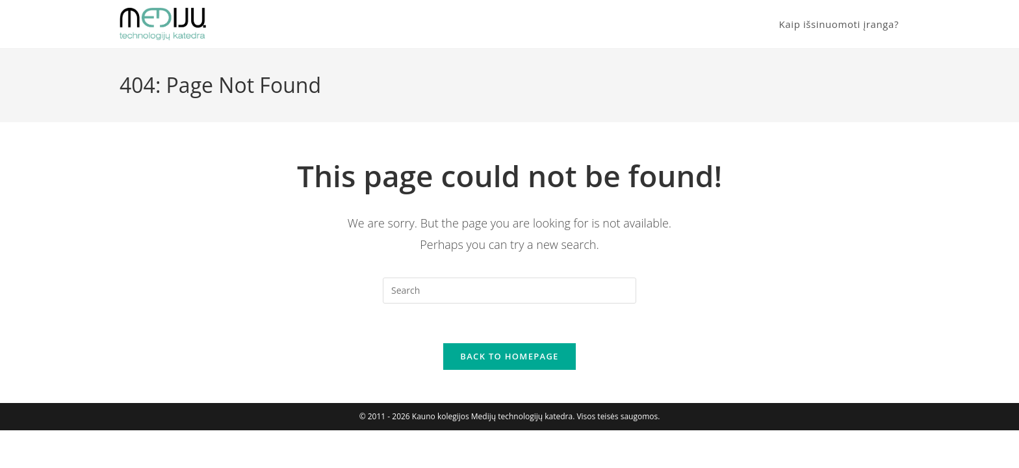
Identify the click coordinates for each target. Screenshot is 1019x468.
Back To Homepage (509, 356)
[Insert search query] (509, 291)
